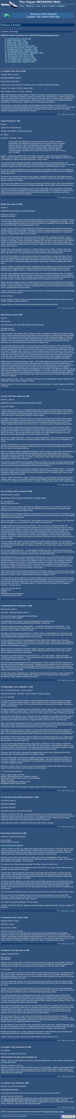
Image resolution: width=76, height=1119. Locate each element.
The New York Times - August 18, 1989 (20, 46)
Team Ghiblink (22, 1116)
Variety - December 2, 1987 (16, 40)
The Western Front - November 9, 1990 (22, 58)
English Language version (49, 35)
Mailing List (30, 6)
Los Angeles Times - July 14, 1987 (19, 38)
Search (44, 6)
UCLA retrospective (9, 1062)
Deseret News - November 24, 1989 (20, 54)
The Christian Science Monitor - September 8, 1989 (25, 53)
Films (38, 6)
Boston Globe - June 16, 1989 (17, 44)
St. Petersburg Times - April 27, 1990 (21, 56)
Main (22, 6)
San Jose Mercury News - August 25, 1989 (22, 47)
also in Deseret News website (11, 845)
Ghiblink (52, 6)
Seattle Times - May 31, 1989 (17, 42)
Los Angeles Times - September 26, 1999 (22, 60)
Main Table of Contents (68, 114)
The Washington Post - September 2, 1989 (22, 49)
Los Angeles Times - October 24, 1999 (21, 62)
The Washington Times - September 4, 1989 (22, 51)
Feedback (60, 6)
